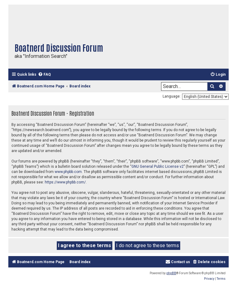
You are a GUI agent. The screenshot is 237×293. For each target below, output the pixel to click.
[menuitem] (44, 74)
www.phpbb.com (68, 172)
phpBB (171, 273)
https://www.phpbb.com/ (65, 182)
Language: (172, 96)
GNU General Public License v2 (157, 166)
